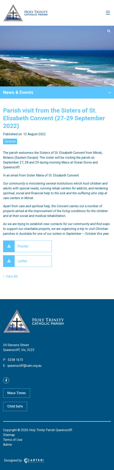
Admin (7, 445)
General (10, 141)
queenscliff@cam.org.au (24, 366)
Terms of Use (12, 440)
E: (4, 366)
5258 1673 (15, 360)
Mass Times (16, 393)
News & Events (18, 92)
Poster (23, 246)
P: (4, 360)
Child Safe (15, 406)
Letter (22, 261)
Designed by (13, 460)
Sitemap (9, 435)
